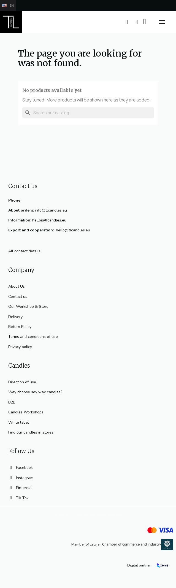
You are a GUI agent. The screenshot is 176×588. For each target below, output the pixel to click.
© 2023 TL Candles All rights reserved (88, 515)
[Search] (88, 112)
